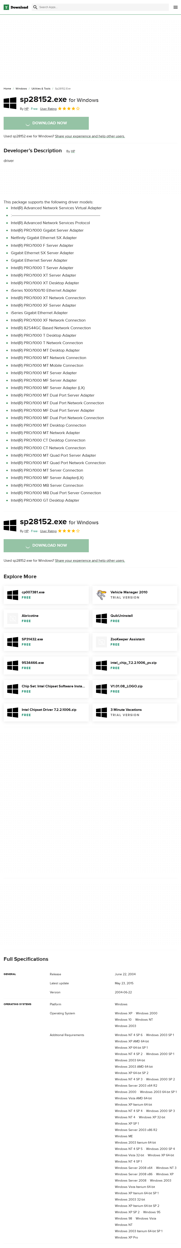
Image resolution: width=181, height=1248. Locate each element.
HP (73, 151)
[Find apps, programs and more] (100, 7)
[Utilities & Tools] (41, 89)
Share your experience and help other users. (90, 136)
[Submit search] (35, 7)
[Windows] (21, 89)
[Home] (7, 89)
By (24, 109)
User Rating (60, 108)
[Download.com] (16, 7)
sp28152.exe (59, 99)
